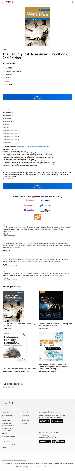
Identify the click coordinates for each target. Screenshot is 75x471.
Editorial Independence (26, 467)
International (7, 442)
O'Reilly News (6, 420)
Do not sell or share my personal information (14, 460)
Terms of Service (6, 467)
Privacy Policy (26, 420)
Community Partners (8, 426)
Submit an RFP (6, 431)
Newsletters (25, 418)
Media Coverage (7, 423)
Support (25, 412)
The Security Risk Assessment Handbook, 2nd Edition (33, 146)
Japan (4, 447)
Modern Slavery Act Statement (42, 467)
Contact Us (25, 415)
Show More (6, 142)
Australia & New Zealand (9, 445)
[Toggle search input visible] (73, 2)
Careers (4, 418)
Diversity (4, 433)
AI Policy (24, 423)
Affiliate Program (7, 428)
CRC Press (9, 84)
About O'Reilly (7, 412)
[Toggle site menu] (2, 2)
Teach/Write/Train (7, 415)
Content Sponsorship (8, 436)
